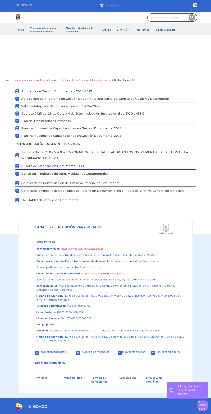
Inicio (7, 80)
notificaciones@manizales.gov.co (104, 273)
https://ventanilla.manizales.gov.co (82, 248)
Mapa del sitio (73, 377)
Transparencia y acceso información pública (36, 80)
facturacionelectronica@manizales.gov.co (133, 261)
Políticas (42, 377)
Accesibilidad (115, 5)
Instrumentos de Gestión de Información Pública (86, 80)
